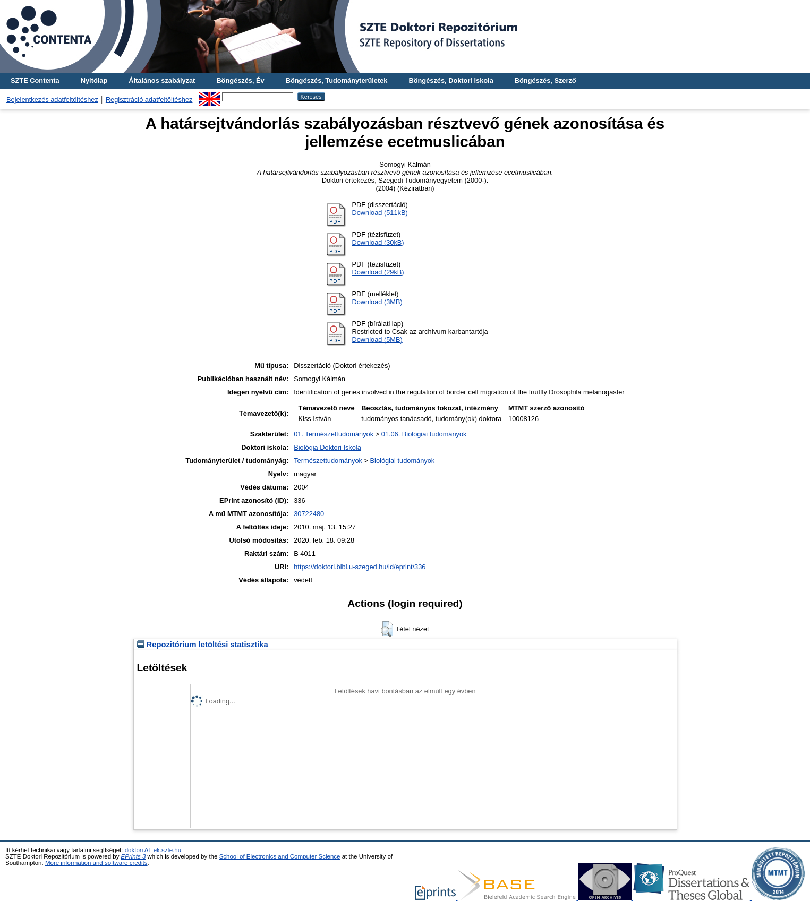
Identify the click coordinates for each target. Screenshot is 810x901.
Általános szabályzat (162, 80)
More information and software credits (96, 863)
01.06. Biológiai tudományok (424, 434)
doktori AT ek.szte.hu (153, 850)
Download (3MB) (377, 302)
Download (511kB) (379, 213)
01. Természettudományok (333, 434)
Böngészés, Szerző (545, 80)
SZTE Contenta (35, 80)
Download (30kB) (378, 242)
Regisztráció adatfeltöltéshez (149, 100)
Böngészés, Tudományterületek (337, 80)
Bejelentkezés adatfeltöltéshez (52, 100)
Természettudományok (328, 461)
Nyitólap (94, 80)
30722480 (309, 514)
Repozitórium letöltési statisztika (202, 644)
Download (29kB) (378, 272)
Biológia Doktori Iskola (327, 447)
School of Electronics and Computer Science (279, 856)
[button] (387, 629)
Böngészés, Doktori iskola (450, 80)
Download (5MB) (377, 340)
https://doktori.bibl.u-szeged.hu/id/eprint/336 (359, 567)
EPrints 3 (133, 856)
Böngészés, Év (240, 80)
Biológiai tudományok (402, 461)
